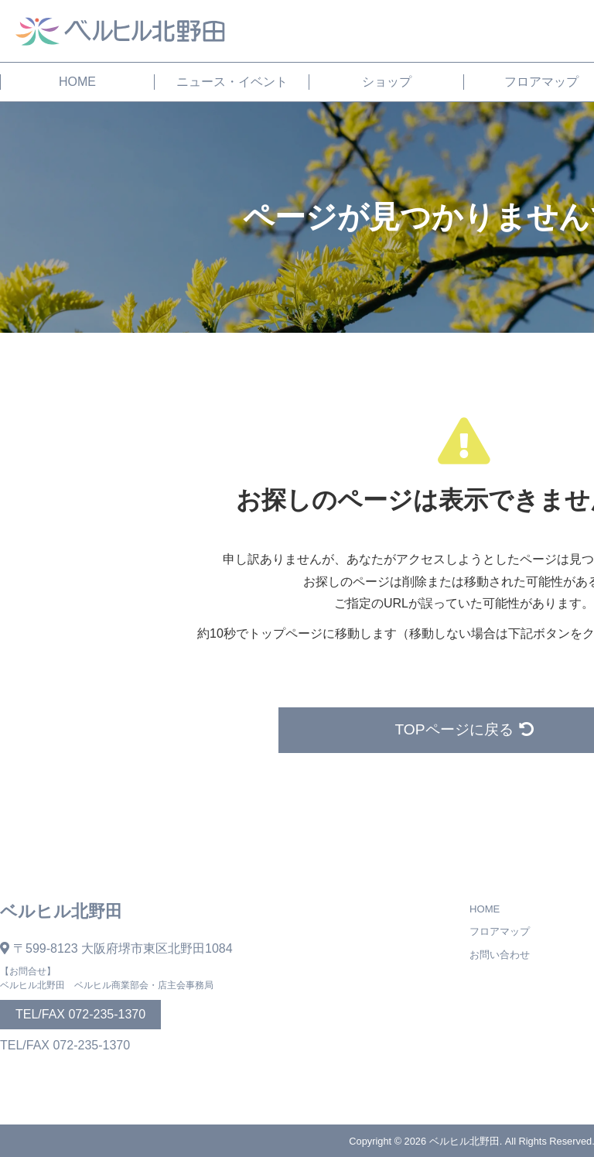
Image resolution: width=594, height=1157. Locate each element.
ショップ (386, 81)
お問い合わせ (499, 954)
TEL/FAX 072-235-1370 (80, 1014)
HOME (77, 81)
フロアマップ (499, 931)
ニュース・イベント (232, 81)
